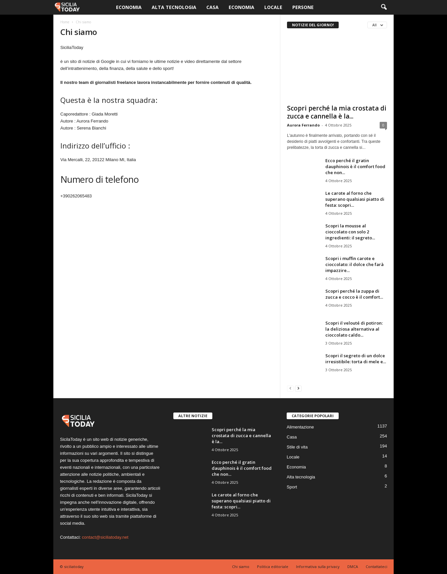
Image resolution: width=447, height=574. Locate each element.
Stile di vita (297, 446)
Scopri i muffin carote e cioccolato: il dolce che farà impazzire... (354, 264)
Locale (273, 7)
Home (64, 22)
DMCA (352, 566)
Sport (292, 486)
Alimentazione (300, 427)
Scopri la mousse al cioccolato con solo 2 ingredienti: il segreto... (350, 232)
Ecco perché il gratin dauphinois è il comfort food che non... (355, 166)
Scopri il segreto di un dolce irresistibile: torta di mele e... (355, 359)
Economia (129, 7)
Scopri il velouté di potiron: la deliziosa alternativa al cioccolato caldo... (354, 329)
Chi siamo (240, 566)
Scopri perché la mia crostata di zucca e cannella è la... (336, 112)
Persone (303, 7)
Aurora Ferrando (303, 125)
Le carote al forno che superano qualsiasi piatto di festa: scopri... (354, 199)
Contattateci (376, 566)
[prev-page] (290, 388)
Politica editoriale (272, 566)
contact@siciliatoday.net (105, 537)
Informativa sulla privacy (318, 566)
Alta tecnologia (174, 7)
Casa (212, 7)
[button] (383, 7)
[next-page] (298, 388)
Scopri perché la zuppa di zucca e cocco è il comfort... (354, 294)
